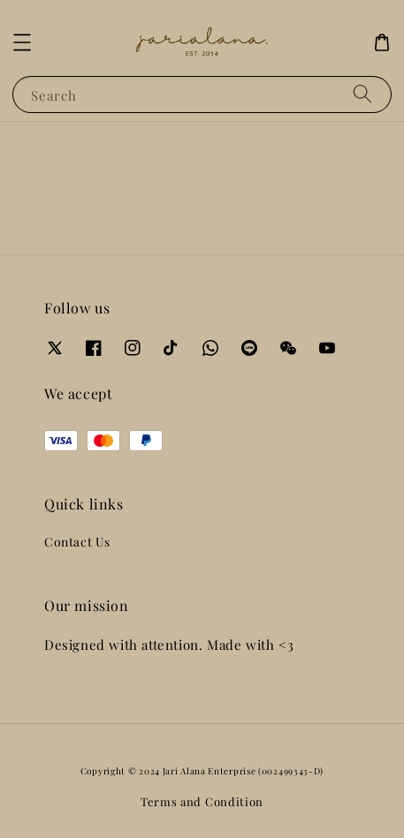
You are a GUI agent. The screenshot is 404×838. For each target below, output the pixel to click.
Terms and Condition (202, 801)
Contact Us (77, 541)
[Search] (362, 94)
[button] (22, 42)
